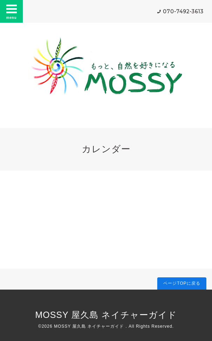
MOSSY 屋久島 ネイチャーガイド (106, 315)
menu (11, 11)
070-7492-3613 (183, 11)
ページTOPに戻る (181, 283)
